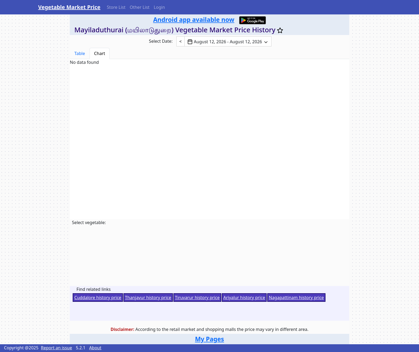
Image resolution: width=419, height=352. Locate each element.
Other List (139, 7)
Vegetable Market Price (69, 7)
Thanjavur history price (148, 297)
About (95, 348)
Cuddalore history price (97, 297)
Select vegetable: (89, 222)
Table (79, 53)
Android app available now (193, 19)
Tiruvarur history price (197, 297)
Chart (99, 53)
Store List (116, 7)
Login (159, 7)
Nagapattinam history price (296, 297)
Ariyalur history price (244, 297)
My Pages (209, 339)
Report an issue (56, 348)
